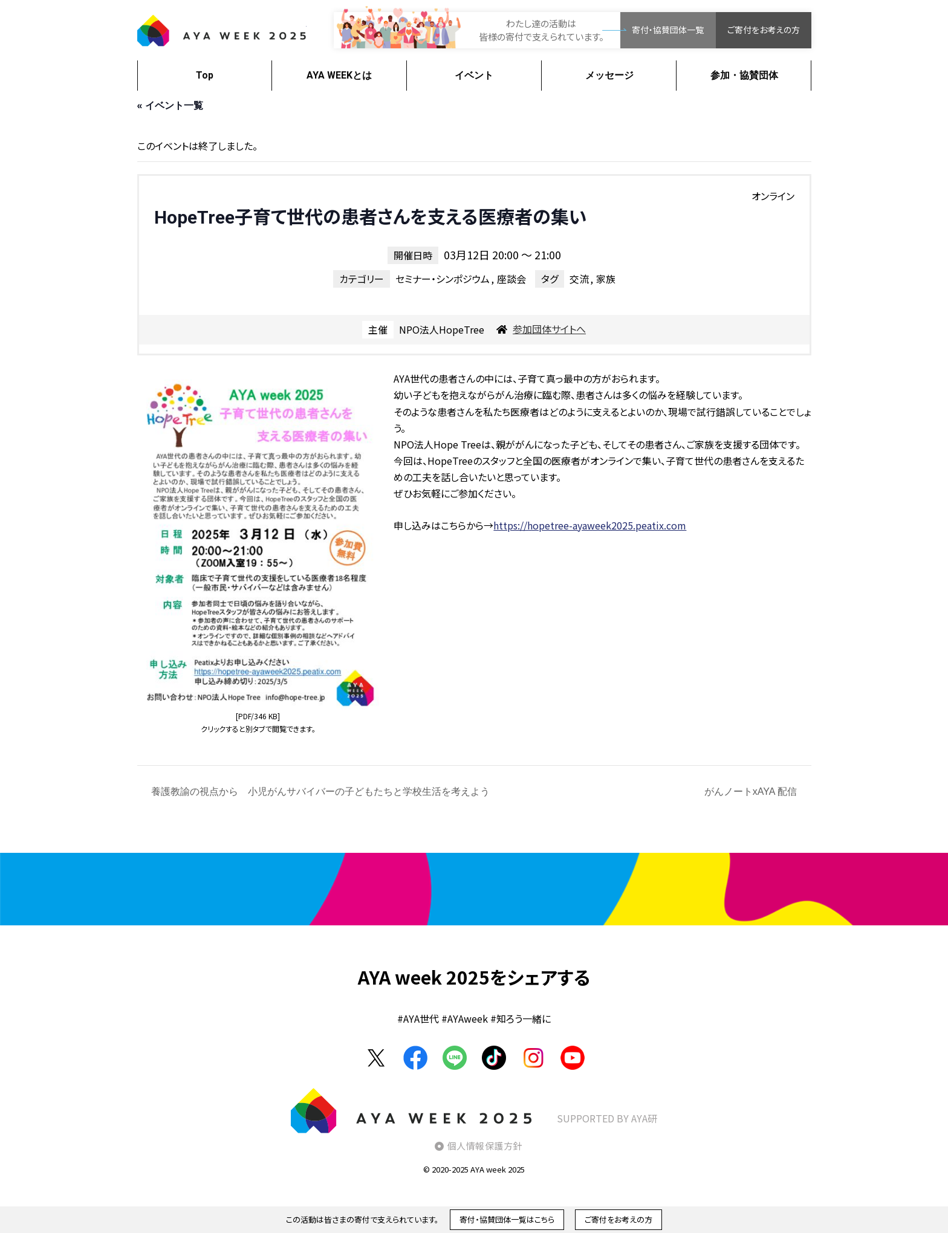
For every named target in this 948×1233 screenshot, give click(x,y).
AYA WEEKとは (339, 75)
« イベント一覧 (170, 105)
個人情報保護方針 (484, 1145)
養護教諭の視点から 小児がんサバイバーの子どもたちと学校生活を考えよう (319, 791)
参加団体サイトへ (549, 329)
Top (204, 75)
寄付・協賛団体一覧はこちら (506, 1219)
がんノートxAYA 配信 (752, 791)
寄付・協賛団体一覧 (668, 30)
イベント (474, 75)
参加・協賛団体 (744, 75)
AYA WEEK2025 (222, 30)
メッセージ (609, 75)
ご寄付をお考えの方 (763, 30)
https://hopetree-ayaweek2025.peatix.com (589, 525)
